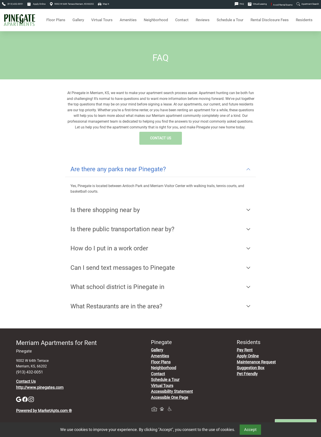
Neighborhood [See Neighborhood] (156, 20)
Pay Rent (245, 350)
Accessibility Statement (172, 391)
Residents (304, 20)
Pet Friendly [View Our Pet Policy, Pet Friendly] (247, 374)
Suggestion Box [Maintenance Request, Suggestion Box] (250, 368)
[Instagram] (31, 399)
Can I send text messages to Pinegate (122, 267)
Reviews (203, 20)
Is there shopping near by (105, 210)
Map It (103, 3)
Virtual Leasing (257, 3)
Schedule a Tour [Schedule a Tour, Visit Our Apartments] (230, 20)
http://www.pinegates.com (40, 387)
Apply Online (36, 3)
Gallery (78, 20)
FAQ (239, 3)
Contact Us (160, 138)
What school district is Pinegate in (117, 287)
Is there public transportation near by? (122, 229)
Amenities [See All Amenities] (128, 20)
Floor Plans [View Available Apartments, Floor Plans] (55, 20)
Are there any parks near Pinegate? (118, 169)
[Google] (19, 399)
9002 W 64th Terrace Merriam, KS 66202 (71, 3)
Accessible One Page (169, 397)
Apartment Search (307, 3)
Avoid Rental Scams (281, 4)
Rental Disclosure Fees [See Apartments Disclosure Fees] (270, 20)
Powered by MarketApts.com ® (44, 410)
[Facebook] (25, 399)
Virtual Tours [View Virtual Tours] (102, 20)
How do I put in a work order (109, 248)
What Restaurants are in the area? (116, 306)
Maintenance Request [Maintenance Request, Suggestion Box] (256, 362)
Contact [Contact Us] (182, 20)
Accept (250, 429)
